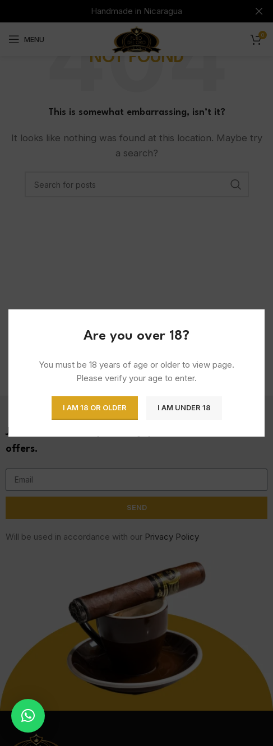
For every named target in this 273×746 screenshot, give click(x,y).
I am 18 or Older (95, 407)
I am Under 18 (184, 407)
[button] (28, 716)
